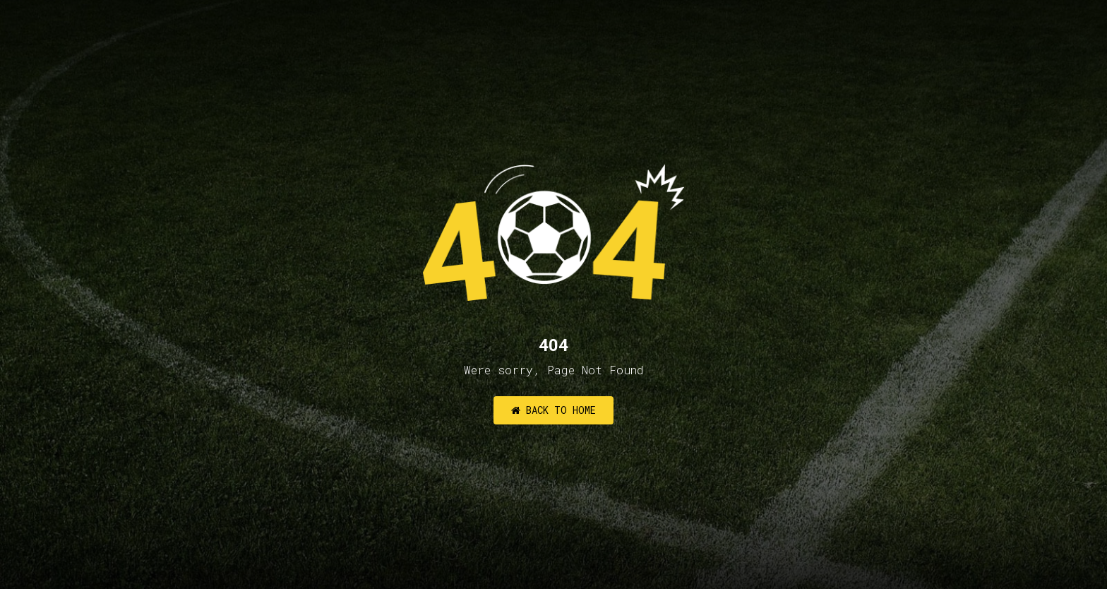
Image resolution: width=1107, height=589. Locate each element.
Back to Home (553, 410)
